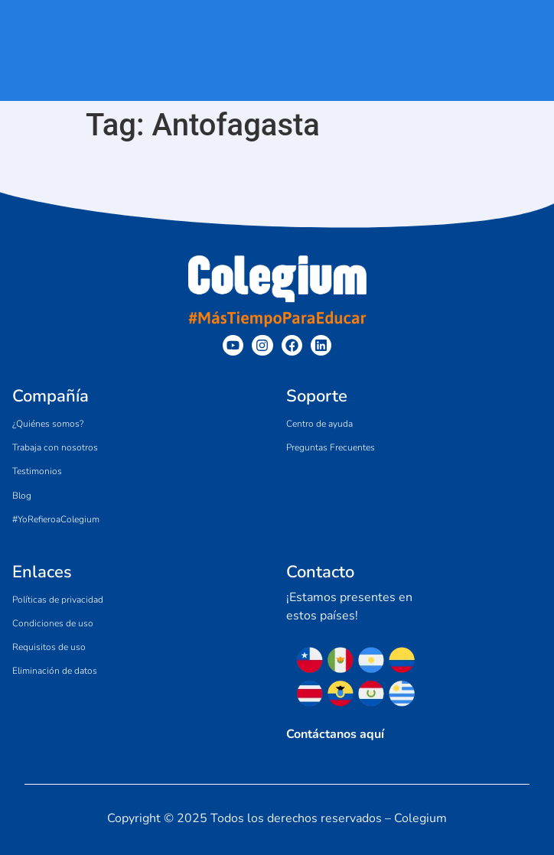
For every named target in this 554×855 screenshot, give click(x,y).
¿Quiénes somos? (47, 424)
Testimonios (37, 471)
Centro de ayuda (319, 424)
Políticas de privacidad (57, 599)
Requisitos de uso (49, 647)
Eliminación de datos (54, 671)
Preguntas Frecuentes (330, 447)
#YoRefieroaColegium (55, 519)
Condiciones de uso (52, 623)
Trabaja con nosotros (55, 447)
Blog (21, 495)
